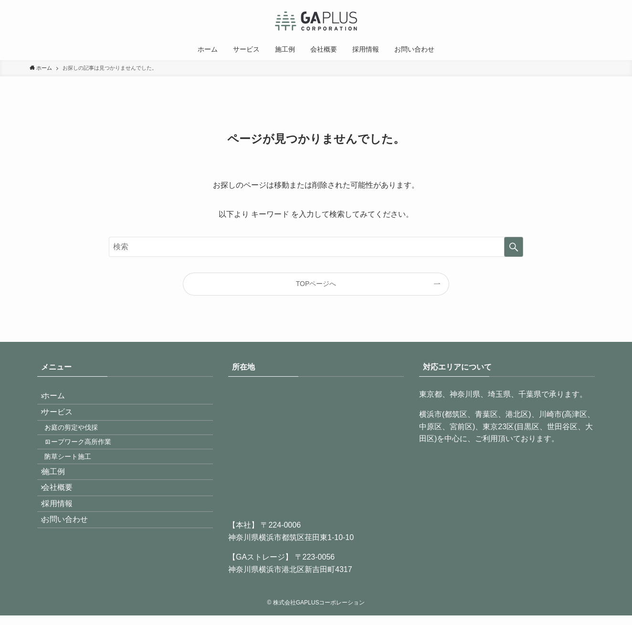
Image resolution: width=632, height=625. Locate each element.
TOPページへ (316, 283)
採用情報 (64, 551)
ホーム (60, 399)
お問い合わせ (72, 574)
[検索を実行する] (513, 247)
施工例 (60, 505)
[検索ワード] (316, 247)
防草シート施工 (77, 484)
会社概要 (64, 528)
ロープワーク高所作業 (87, 464)
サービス (64, 422)
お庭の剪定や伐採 (81, 443)
